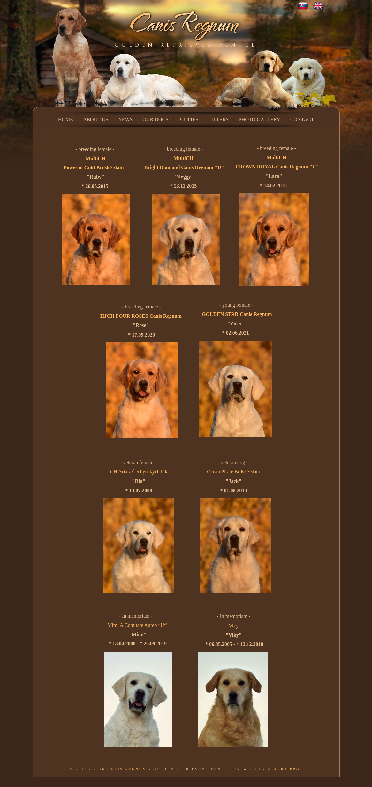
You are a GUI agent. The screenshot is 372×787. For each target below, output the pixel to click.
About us (95, 119)
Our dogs (156, 119)
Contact (302, 119)
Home (65, 119)
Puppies (188, 119)
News (125, 119)
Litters (218, 119)
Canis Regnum (127, 769)
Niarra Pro (284, 769)
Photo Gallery (259, 119)
